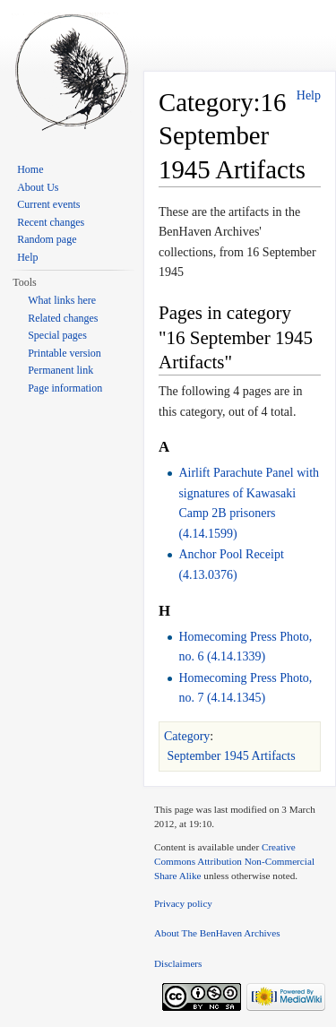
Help (309, 95)
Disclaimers (178, 963)
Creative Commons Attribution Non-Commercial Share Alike (234, 860)
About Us (37, 187)
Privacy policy (183, 903)
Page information (65, 388)
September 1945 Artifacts (232, 756)
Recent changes (50, 222)
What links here (62, 300)
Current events (48, 204)
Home (30, 169)
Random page (46, 239)
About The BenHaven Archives (217, 933)
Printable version (64, 353)
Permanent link (60, 370)
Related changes (63, 318)
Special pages (57, 335)
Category (187, 736)
